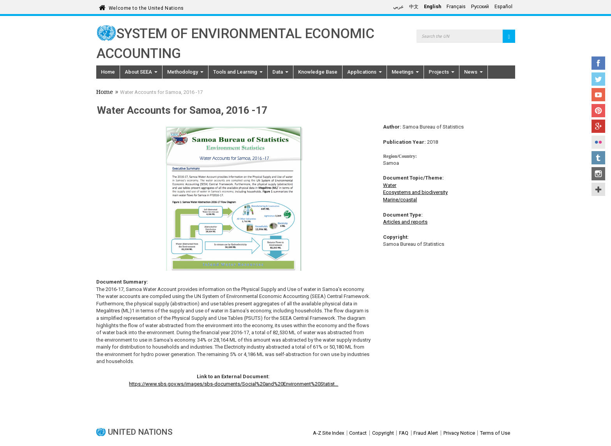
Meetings (405, 72)
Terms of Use (495, 432)
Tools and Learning (238, 72)
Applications (364, 72)
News (473, 72)
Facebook (598, 63)
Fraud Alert (425, 432)
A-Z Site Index (328, 432)
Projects (441, 72)
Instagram (598, 173)
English (432, 6)
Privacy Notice (459, 432)
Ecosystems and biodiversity (415, 192)
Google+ (598, 126)
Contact (358, 432)
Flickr (598, 142)
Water (389, 185)
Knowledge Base (317, 72)
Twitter (598, 79)
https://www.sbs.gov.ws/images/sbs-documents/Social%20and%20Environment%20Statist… (233, 384)
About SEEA (141, 72)
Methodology (185, 72)
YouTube (598, 94)
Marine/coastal (400, 200)
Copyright (383, 432)
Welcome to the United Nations (146, 6)
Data (280, 72)
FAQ (403, 432)
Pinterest (598, 110)
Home (108, 72)
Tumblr (598, 157)
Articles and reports (405, 222)
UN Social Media (598, 189)
